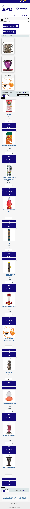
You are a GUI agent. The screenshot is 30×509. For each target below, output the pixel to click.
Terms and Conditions (12, 504)
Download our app (7, 31)
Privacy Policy (19, 504)
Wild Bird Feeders (8, 39)
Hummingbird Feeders (8, 57)
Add (9, 124)
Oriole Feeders (8, 75)
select (28, 18)
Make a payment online (9, 26)
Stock (9, 129)
